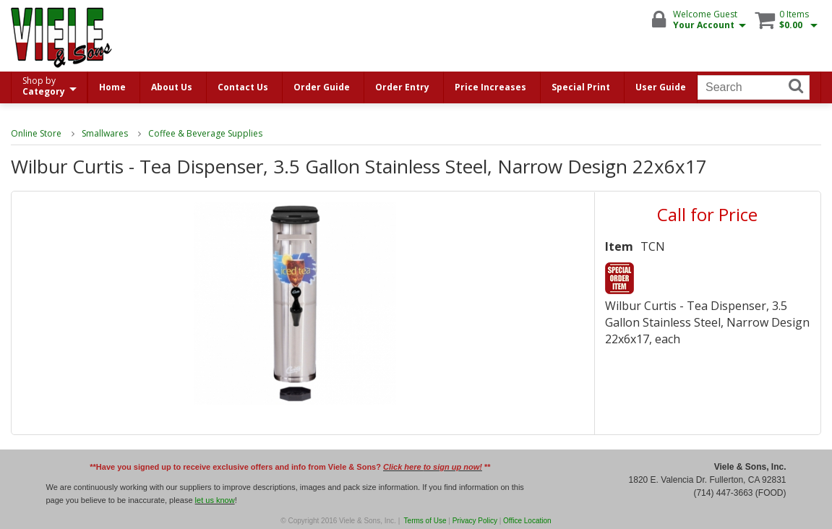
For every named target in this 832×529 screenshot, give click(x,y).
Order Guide (321, 87)
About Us (171, 87)
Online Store (36, 133)
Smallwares (105, 133)
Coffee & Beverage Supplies (205, 133)
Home (112, 87)
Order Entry (402, 87)
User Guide (660, 87)
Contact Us (243, 87)
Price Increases (490, 87)
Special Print (581, 87)
